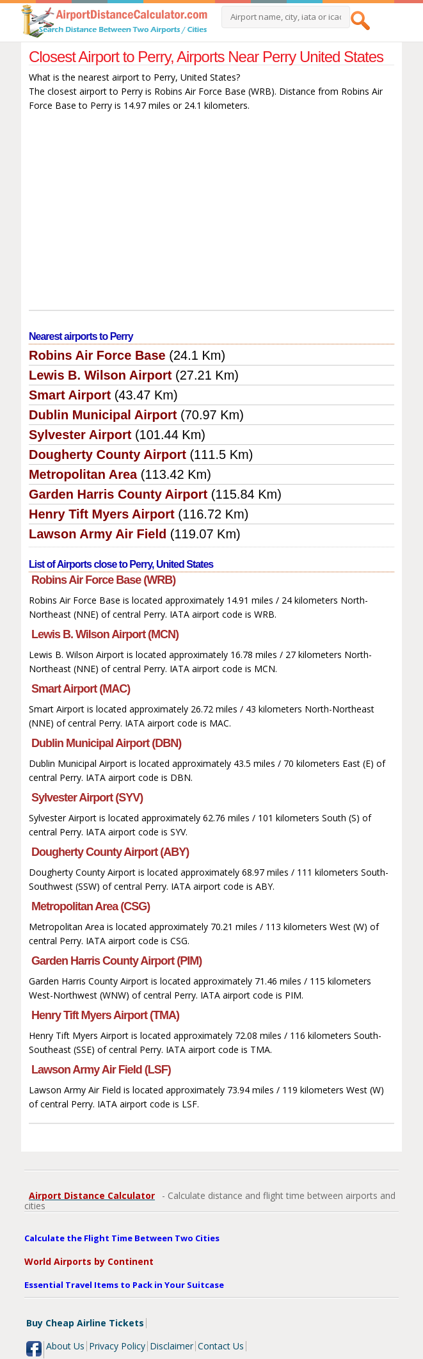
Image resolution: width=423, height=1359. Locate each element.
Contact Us (221, 1346)
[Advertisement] (211, 213)
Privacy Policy (117, 1346)
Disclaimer (171, 1346)
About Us (65, 1346)
